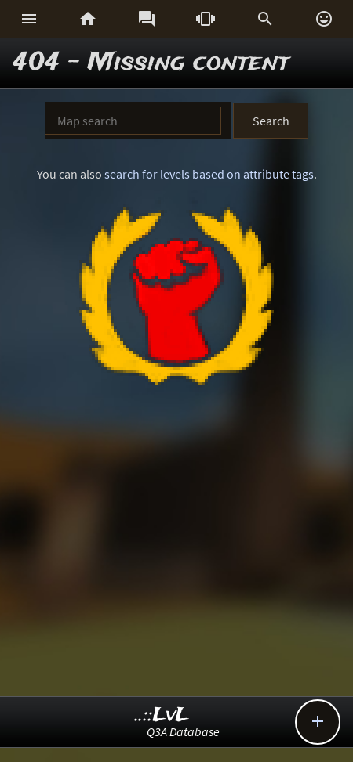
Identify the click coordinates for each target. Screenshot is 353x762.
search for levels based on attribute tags (209, 174)
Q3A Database (183, 731)
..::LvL (162, 715)
